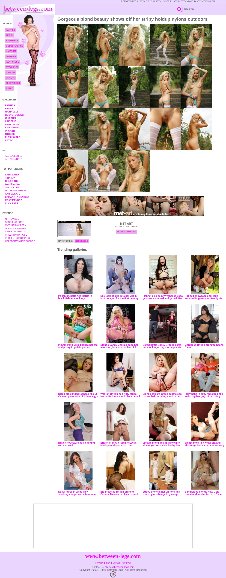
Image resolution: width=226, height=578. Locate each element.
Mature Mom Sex (15, 225)
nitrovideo (12, 219)
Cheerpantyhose (16, 234)
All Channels (13, 159)
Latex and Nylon (15, 231)
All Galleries (14, 156)
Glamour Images (15, 228)
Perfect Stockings (17, 238)
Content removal (121, 562)
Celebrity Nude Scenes (20, 241)
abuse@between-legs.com (119, 567)
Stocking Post (14, 222)
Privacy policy (103, 562)
